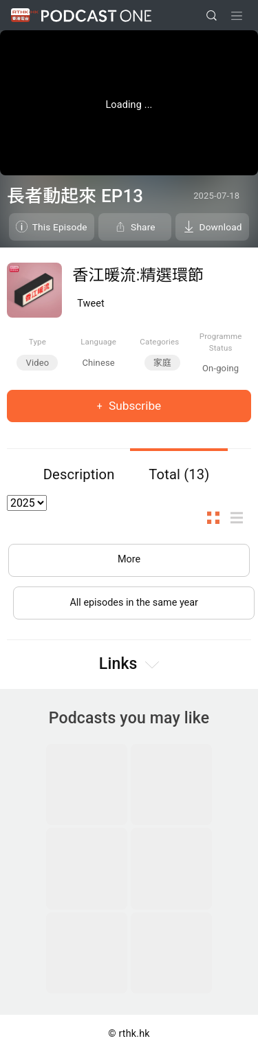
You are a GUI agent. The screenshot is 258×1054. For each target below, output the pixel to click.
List (240, 518)
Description (79, 474)
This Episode (59, 226)
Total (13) (179, 474)
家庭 (162, 363)
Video (37, 363)
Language (98, 342)
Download (221, 226)
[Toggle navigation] (237, 16)
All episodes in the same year (133, 602)
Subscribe (134, 406)
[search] (211, 15)
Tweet (91, 303)
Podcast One (96, 15)
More (129, 559)
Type (37, 342)
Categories (159, 342)
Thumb (217, 518)
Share (143, 226)
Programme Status (221, 342)
